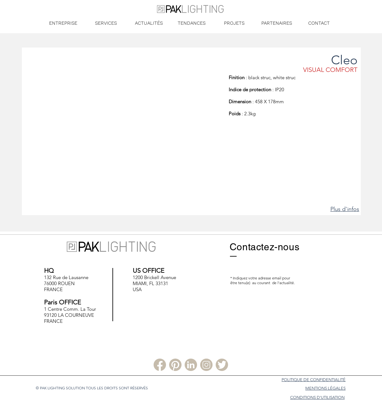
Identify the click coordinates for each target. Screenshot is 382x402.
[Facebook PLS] (160, 365)
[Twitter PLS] (222, 365)
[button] (125, 138)
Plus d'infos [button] (344, 209)
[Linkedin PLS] (191, 365)
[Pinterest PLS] (175, 365)
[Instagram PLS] (206, 365)
